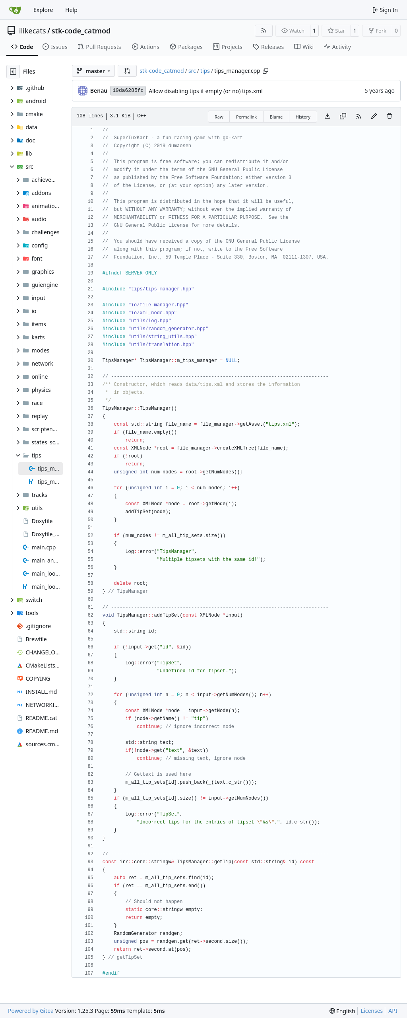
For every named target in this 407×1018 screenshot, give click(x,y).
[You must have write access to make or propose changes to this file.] (389, 116)
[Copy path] (265, 71)
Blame (276, 117)
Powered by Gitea (31, 1010)
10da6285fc (127, 90)
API (392, 1010)
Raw (219, 117)
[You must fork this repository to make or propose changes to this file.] (374, 116)
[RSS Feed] (264, 31)
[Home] (15, 10)
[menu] (342, 1011)
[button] (127, 71)
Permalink (246, 117)
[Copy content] (343, 116)
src (192, 70)
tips (205, 70)
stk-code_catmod (81, 31)
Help (71, 10)
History (303, 117)
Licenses (372, 1010)
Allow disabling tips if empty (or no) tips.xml (206, 91)
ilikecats (32, 31)
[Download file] (327, 116)
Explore (43, 10)
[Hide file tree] (13, 71)
